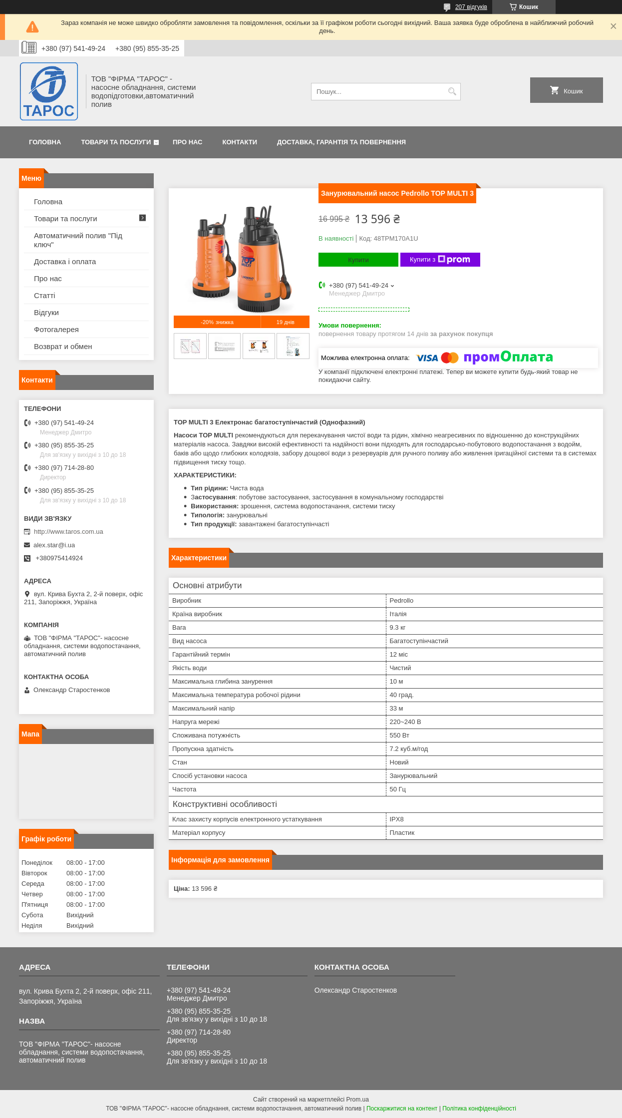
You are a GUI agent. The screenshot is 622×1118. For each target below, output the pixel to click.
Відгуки (46, 312)
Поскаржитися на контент (401, 1108)
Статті (44, 295)
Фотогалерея (56, 329)
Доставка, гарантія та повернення (341, 142)
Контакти (240, 142)
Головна (45, 142)
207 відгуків (471, 6)
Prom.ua (357, 1099)
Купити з (440, 259)
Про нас (187, 142)
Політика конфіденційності (479, 1108)
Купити (358, 260)
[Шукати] (452, 91)
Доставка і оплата (65, 261)
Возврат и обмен (63, 346)
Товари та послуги (116, 142)
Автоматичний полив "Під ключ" (78, 240)
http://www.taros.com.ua (68, 531)
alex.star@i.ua (54, 545)
